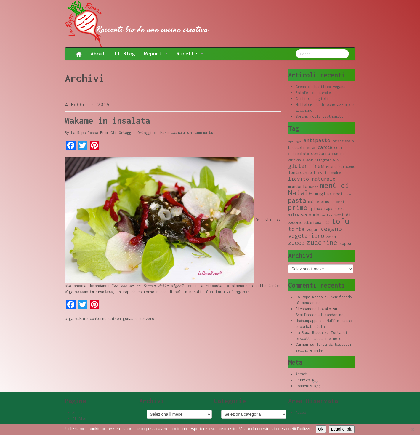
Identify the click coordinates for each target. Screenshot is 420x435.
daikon (114, 318)
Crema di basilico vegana (320, 87)
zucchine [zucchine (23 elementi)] (322, 242)
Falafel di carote (313, 92)
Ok (320, 429)
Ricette (190, 53)
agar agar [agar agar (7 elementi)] (295, 141)
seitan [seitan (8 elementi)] (326, 215)
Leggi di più (341, 429)
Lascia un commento (192, 132)
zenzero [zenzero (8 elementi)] (332, 236)
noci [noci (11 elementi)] (338, 193)
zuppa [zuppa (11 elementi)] (345, 243)
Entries (307, 380)
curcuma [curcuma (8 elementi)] (294, 160)
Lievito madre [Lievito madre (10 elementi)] (327, 172)
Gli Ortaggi (121, 132)
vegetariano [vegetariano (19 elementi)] (306, 235)
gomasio (130, 318)
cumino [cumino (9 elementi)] (338, 154)
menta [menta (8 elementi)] (313, 187)
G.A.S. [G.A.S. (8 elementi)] (338, 160)
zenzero (147, 318)
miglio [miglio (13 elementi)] (323, 193)
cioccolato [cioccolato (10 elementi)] (298, 153)
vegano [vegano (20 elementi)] (331, 228)
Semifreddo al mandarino (319, 315)
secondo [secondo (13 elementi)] (310, 214)
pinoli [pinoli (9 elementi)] (327, 201)
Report (156, 53)
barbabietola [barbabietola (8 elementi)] (343, 141)
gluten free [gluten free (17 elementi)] (306, 165)
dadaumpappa (307, 320)
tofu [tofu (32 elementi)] (340, 221)
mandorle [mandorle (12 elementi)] (297, 186)
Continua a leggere (231, 291)
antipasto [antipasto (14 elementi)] (317, 140)
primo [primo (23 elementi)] (297, 207)
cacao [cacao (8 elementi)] (311, 147)
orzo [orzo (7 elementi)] (348, 194)
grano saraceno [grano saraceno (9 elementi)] (340, 166)
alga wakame (76, 318)
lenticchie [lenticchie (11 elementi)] (300, 172)
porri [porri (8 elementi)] (339, 201)
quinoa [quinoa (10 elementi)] (316, 208)
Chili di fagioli (312, 98)
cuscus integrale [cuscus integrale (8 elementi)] (317, 160)
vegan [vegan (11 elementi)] (312, 229)
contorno (98, 318)
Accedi (302, 374)
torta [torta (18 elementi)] (296, 228)
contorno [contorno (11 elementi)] (320, 153)
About (98, 53)
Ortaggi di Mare (153, 132)
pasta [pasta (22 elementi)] (297, 200)
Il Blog (124, 53)
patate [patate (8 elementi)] (313, 201)
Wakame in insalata (107, 120)
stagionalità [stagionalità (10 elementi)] (316, 222)
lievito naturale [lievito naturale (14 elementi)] (312, 179)
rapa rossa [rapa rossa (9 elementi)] (334, 208)
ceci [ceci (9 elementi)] (338, 147)
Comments (308, 386)
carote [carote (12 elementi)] (325, 147)
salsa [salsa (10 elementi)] (293, 215)
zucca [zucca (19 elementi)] (296, 242)
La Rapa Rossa (84, 132)
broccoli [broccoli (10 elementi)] (296, 147)
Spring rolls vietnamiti (319, 116)
